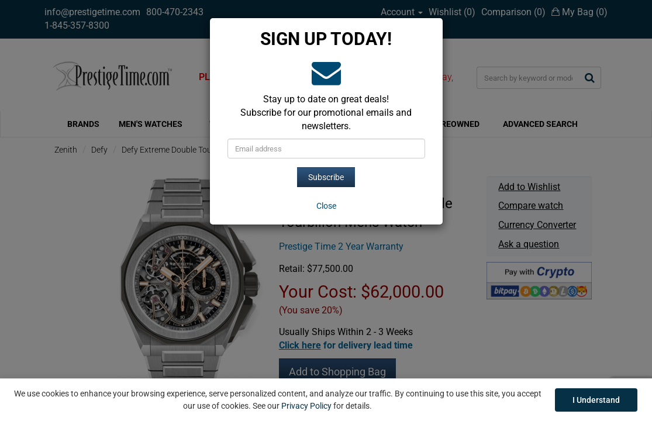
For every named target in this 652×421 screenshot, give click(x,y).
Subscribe (326, 177)
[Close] (326, 206)
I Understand (596, 400)
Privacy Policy (306, 405)
